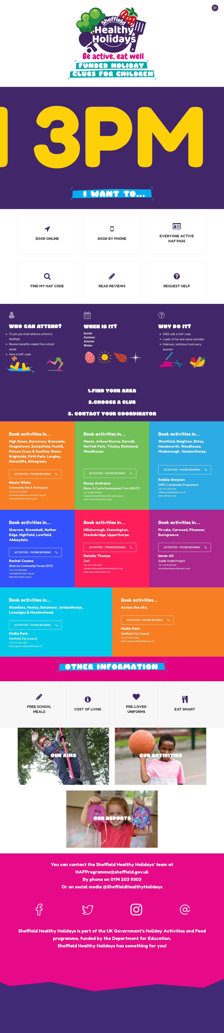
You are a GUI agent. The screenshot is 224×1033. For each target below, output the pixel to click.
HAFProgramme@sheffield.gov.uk (112, 872)
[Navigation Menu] (215, 7)
